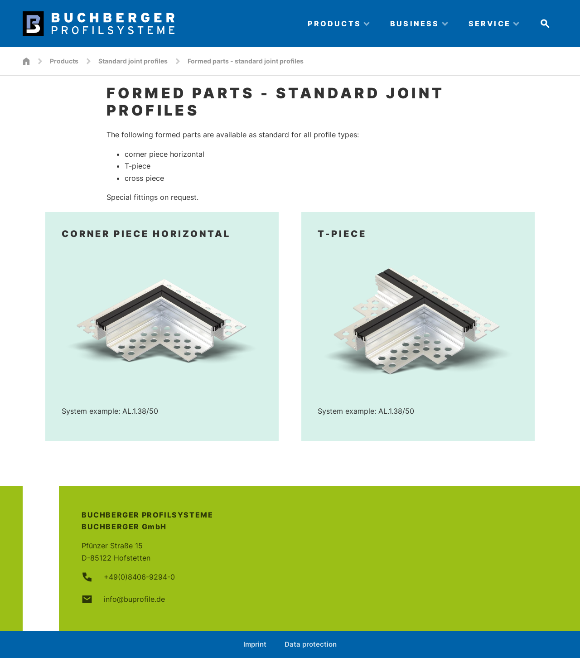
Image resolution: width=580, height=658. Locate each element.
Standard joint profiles (133, 61)
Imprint (254, 644)
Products (64, 61)
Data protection (311, 644)
